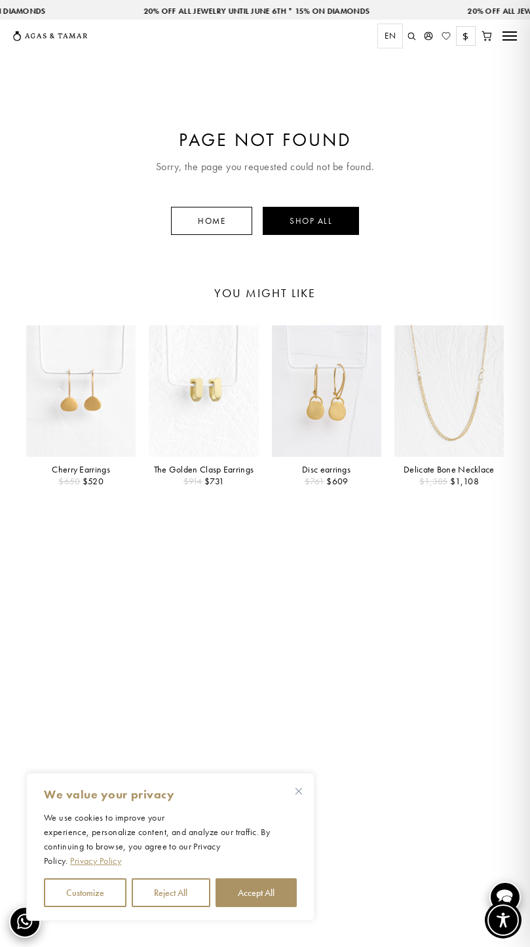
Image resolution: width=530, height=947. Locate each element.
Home (211, 220)
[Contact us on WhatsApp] (25, 922)
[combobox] (387, 36)
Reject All (170, 893)
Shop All (311, 220)
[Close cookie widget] (298, 791)
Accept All (256, 893)
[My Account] (428, 36)
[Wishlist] (446, 36)
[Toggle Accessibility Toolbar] (503, 920)
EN (390, 35)
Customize (85, 893)
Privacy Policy (95, 861)
